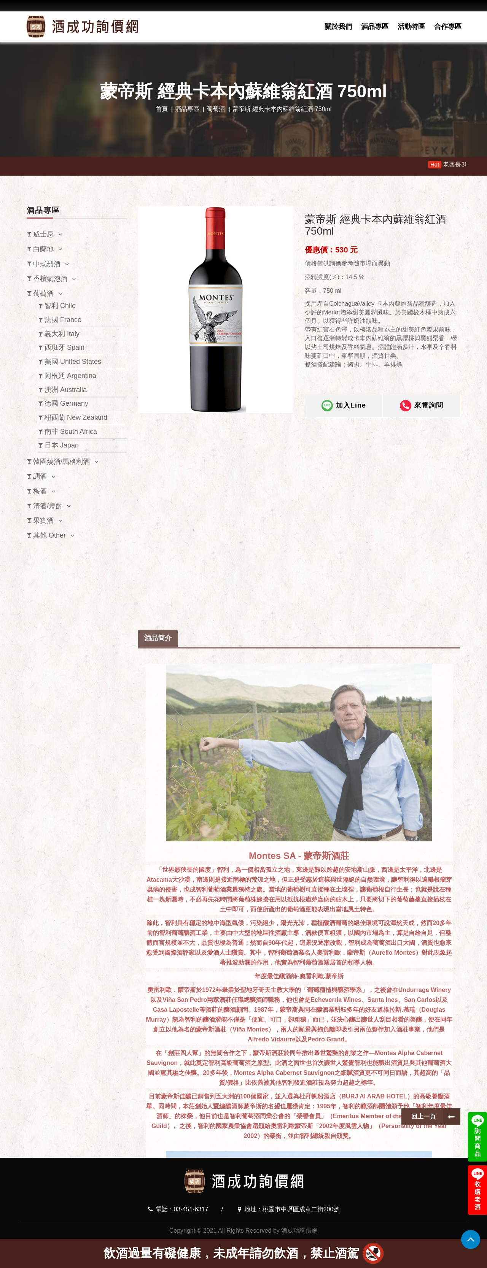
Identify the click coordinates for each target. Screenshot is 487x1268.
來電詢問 (421, 407)
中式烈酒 (46, 264)
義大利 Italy (62, 334)
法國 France (63, 320)
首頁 (162, 109)
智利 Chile (60, 305)
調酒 (40, 476)
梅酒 (40, 491)
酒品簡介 (158, 958)
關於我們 (338, 26)
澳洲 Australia (66, 390)
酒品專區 (374, 26)
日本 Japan (62, 445)
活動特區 (411, 26)
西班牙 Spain (64, 347)
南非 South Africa (71, 431)
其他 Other (49, 535)
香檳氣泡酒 (50, 278)
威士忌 (43, 234)
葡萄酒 (216, 109)
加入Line (343, 407)
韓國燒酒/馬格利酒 (61, 461)
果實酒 (43, 520)
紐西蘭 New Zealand (76, 417)
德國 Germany (66, 403)
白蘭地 (43, 249)
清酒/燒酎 (47, 506)
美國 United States (73, 361)
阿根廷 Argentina (70, 375)
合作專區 (448, 26)
